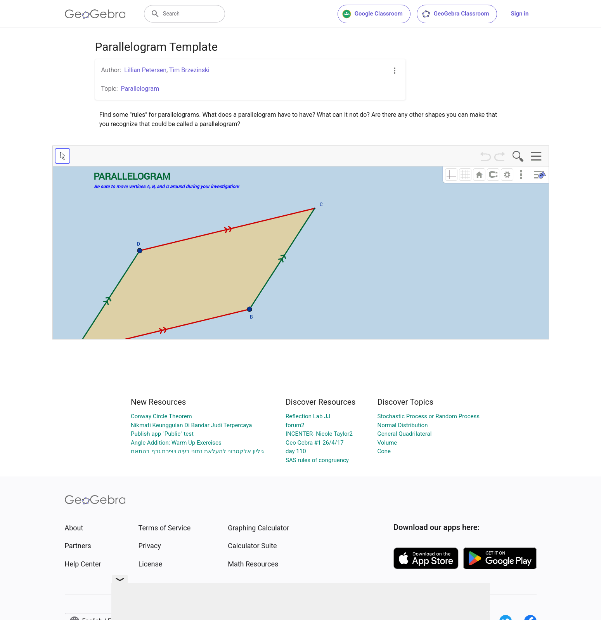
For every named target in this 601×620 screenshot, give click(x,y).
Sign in (520, 13)
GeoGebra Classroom (455, 14)
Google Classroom (372, 14)
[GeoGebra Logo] (95, 14)
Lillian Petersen (145, 70)
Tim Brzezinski (189, 70)
